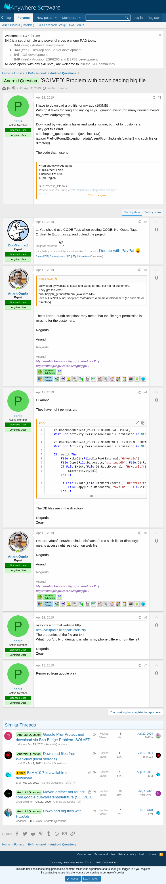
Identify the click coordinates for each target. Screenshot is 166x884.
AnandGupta (18, 293)
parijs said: (46, 279)
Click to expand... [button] (99, 195)
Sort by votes (152, 212)
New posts (44, 17)
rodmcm (20, 744)
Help (142, 854)
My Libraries (81, 256)
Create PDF (42, 256)
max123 (20, 763)
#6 (145, 617)
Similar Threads (56, 88)
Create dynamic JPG (59, 256)
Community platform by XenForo (83, 862)
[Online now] (18, 288)
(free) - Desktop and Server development (48, 50)
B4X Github (76, 25)
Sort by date (132, 212)
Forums (23, 17)
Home (152, 854)
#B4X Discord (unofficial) (18, 25)
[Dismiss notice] (159, 35)
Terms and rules (105, 854)
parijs (12, 88)
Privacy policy (127, 854)
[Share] (153, 98)
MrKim (149, 737)
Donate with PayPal (116, 250)
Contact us (84, 854)
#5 (145, 533)
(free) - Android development (39, 45)
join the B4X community (97, 64)
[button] (56, 17)
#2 (145, 222)
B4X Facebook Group (52, 25)
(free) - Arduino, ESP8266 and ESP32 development (56, 59)
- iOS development (31, 54)
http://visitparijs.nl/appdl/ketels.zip (61, 630)
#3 (145, 270)
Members (69, 17)
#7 (145, 665)
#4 (145, 392)
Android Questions (56, 744)
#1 (159, 97)
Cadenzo (21, 821)
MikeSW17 (146, 794)
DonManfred (18, 245)
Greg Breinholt (24, 801)
